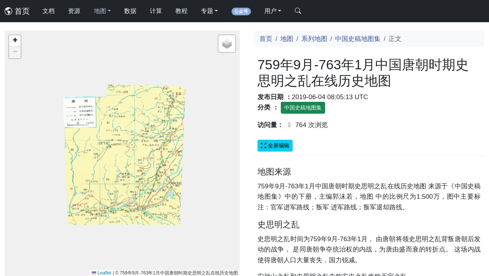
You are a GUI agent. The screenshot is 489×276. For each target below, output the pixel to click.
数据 (130, 11)
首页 (17, 11)
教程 (181, 11)
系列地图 (314, 38)
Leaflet (101, 273)
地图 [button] (100, 11)
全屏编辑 (275, 145)
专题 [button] (207, 11)
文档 (48, 11)
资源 (74, 11)
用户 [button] (270, 11)
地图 (286, 38)
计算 (156, 11)
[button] (15, 41)
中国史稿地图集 (358, 38)
